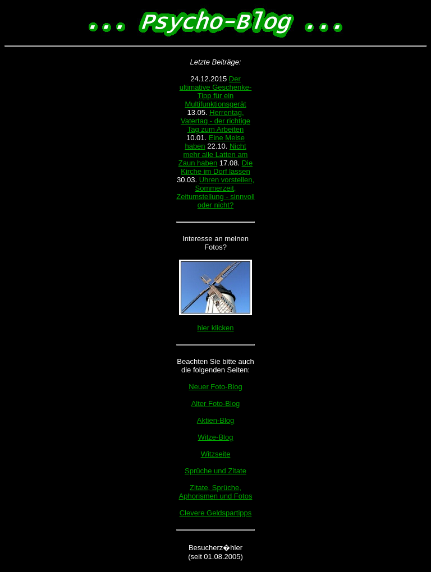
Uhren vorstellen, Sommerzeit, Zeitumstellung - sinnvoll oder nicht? (215, 192)
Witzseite (216, 454)
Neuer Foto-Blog (215, 386)
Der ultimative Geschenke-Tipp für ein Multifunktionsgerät (216, 91)
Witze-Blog (215, 437)
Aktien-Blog (215, 420)
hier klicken (215, 328)
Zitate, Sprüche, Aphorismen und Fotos (216, 491)
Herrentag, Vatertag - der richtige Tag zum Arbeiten (215, 120)
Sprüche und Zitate (215, 471)
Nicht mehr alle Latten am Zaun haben (213, 154)
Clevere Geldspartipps (216, 513)
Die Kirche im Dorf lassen (217, 167)
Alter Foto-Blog (215, 403)
